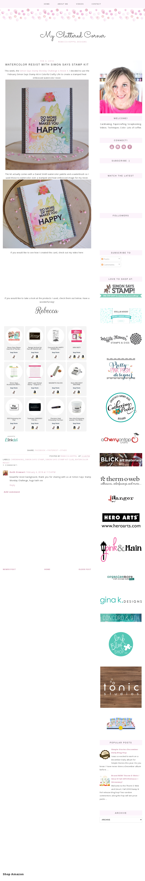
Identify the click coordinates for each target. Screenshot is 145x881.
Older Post (85, 569)
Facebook (40, 450)
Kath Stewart (17, 472)
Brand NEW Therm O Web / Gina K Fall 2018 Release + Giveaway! (125, 778)
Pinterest (52, 450)
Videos (80, 4)
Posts (105, 259)
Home (47, 4)
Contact (96, 4)
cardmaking (17, 459)
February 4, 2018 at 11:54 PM (41, 472)
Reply (12, 485)
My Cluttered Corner (72, 35)
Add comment (12, 492)
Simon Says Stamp (34, 459)
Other (63, 450)
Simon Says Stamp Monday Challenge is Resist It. (44, 70)
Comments (108, 264)
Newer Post (9, 569)
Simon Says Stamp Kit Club (59, 459)
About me (63, 4)
